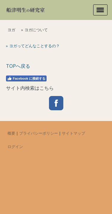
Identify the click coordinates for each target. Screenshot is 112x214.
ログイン (15, 146)
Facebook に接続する (26, 78)
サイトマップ (73, 133)
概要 (11, 133)
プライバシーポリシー (38, 133)
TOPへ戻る (18, 66)
